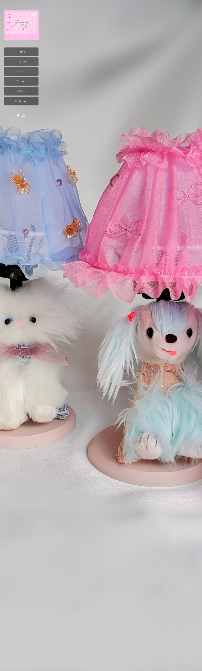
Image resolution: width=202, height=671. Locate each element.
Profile (21, 61)
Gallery (21, 91)
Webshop (21, 101)
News (21, 71)
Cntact (21, 81)
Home (21, 51)
